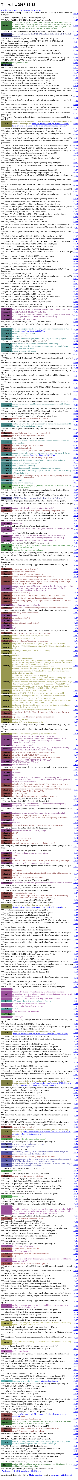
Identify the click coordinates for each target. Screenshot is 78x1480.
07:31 (75, 228)
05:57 (75, 128)
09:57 (75, 490)
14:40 (75, 1088)
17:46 (75, 1249)
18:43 (75, 1327)
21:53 (75, 1391)
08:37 (75, 354)
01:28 (75, 20)
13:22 (75, 994)
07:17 (75, 209)
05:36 (75, 118)
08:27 (75, 299)
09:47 (75, 430)
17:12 (75, 1204)
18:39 (75, 1320)
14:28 (75, 1071)
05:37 (75, 124)
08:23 (75, 289)
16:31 (75, 1184)
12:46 (75, 927)
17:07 (75, 1201)
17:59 (75, 1286)
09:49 (75, 454)
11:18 (75, 588)
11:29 (75, 633)
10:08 (75, 501)
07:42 (75, 241)
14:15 (75, 1054)
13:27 (75, 999)
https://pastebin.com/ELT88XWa (33, 331)
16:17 (75, 1181)
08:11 (75, 279)
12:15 (75, 830)
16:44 (75, 1189)
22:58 (75, 1412)
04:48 (75, 92)
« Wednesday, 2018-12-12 (10, 10)
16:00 (75, 1173)
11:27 (75, 615)
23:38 (75, 1442)
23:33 (75, 1436)
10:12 (75, 504)
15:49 (75, 1142)
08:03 (75, 256)
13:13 (75, 969)
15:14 (75, 1122)
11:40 (75, 722)
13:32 (75, 1004)
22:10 (75, 1394)
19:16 (75, 1349)
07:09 (75, 195)
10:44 (75, 556)
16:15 (75, 1178)
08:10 (75, 276)
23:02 (75, 1415)
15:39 (75, 1132)
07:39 (75, 239)
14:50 (75, 1098)
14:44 (75, 1090)
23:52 (75, 1449)
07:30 (75, 224)
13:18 (75, 984)
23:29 (75, 1426)
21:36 (75, 1386)
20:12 (75, 1366)
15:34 (75, 1127)
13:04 (75, 964)
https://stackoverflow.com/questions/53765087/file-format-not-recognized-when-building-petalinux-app (41, 1133)
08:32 (75, 315)
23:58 (75, 1469)
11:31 (75, 636)
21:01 (75, 1384)
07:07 (75, 192)
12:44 (75, 924)
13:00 (75, 957)
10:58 (75, 569)
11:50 (75, 734)
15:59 (75, 1171)
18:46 (75, 1333)
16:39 (75, 1186)
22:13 (75, 1396)
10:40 (75, 553)
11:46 (75, 730)
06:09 (75, 145)
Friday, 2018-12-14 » (33, 10)
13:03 (75, 962)
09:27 (75, 408)
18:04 (75, 1306)
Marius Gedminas (35, 1475)
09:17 (75, 401)
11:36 (75, 719)
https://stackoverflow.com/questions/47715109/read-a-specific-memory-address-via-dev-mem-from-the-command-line (41, 1084)
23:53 (75, 1454)
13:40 (75, 1014)
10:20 (75, 518)
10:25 (75, 537)
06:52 (75, 189)
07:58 (75, 244)
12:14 (75, 813)
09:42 (75, 419)
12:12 (75, 799)
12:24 (75, 885)
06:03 (75, 142)
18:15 (75, 1312)
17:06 (75, 1199)
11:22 (75, 601)
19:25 (75, 1358)
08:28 (75, 302)
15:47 (75, 1139)
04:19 (75, 83)
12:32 (75, 903)
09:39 (75, 414)
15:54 (75, 1160)
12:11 (75, 790)
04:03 (75, 78)
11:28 (75, 618)
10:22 (75, 526)
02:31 (75, 42)
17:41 (75, 1238)
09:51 (75, 463)
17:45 (75, 1246)
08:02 (75, 249)
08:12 (75, 281)
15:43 (75, 1136)
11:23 (75, 605)
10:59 (75, 572)
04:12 (75, 81)
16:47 (75, 1191)
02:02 (75, 26)
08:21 (75, 284)
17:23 (75, 1222)
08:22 (75, 286)
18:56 (75, 1338)
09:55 (75, 480)
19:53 (75, 1361)
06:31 (75, 163)
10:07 (75, 495)
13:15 (75, 978)
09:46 (75, 425)
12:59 (75, 954)
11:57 (75, 757)
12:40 (75, 910)
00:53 (75, 14)
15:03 (75, 1108)
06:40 (75, 185)
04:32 (75, 88)
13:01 (75, 959)
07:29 (75, 219)
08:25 (75, 294)
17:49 (75, 1263)
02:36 (75, 47)
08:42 (75, 368)
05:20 (75, 105)
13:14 (75, 972)
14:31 (75, 1075)
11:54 (75, 749)
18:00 (75, 1290)
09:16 (75, 399)
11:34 (75, 717)
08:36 (75, 351)
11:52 (75, 739)
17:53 (75, 1271)
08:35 (75, 339)
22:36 (75, 1401)
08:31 (75, 312)
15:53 (75, 1144)
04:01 (75, 75)
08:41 (75, 365)
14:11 (75, 1052)
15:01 (75, 1100)
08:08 (75, 274)
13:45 (75, 1024)
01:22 (75, 17)
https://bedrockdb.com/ (49, 1381)
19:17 (75, 1351)
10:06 (75, 493)
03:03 (75, 50)
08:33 (75, 325)
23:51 (75, 1446)
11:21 (75, 598)
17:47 (75, 1254)
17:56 (75, 1273)
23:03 (75, 1419)
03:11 (75, 54)
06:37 (75, 170)
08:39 (75, 363)
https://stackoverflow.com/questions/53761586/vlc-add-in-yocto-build (39, 907)
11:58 (75, 765)
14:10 (75, 1039)
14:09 (75, 1036)
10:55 (75, 565)
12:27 (75, 893)
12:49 (75, 932)
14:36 (75, 1078)
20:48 (75, 1376)
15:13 (75, 1119)
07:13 (75, 206)
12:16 (75, 855)
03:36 (75, 63)
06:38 (75, 173)
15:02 (75, 1104)
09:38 (75, 411)
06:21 (75, 159)
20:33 (75, 1373)
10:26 (75, 540)
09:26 (75, 405)
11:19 (75, 593)
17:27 (75, 1226)
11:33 (75, 706)
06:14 (75, 153)
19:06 (75, 1343)
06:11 (75, 148)
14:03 (75, 1029)
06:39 (75, 176)
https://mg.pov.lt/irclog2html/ (61, 1475)
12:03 (75, 780)
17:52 (75, 1267)
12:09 (75, 785)
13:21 (75, 987)
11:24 (75, 608)
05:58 (75, 135)
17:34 (75, 1228)
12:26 (75, 888)
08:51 (75, 371)
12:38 (75, 906)
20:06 (75, 1364)
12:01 (75, 770)
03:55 (75, 68)
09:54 (75, 468)
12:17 (75, 874)
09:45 (75, 421)
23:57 (75, 1465)
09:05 (75, 388)
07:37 (75, 236)
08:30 (75, 304)
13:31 (75, 1001)
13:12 (75, 967)
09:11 (75, 395)
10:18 (75, 508)
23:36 (75, 1439)
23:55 (75, 1456)
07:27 (75, 217)
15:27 (75, 1125)
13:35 (75, 1009)
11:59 (75, 767)
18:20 (75, 1317)
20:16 (75, 1370)
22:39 (75, 1404)
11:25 (75, 613)
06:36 (75, 166)
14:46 (75, 1093)
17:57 (75, 1276)
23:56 (75, 1461)
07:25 (75, 214)
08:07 (75, 270)
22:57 (75, 1407)
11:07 (75, 581)
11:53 (75, 745)
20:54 (75, 1378)
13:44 (75, 1020)
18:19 (75, 1315)
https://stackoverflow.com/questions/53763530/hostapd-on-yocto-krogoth (40, 1034)
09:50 (75, 458)
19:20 (75, 1355)
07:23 (75, 212)
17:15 (75, 1216)
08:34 (75, 333)
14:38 (75, 1083)
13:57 (75, 1027)
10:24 (75, 533)
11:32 (75, 643)
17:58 (75, 1283)
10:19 (75, 513)
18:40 (75, 1323)
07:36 (75, 233)
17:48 (75, 1260)
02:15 (75, 31)
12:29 (75, 900)
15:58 (75, 1168)
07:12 (75, 204)
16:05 (75, 1176)
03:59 (75, 70)
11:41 (75, 726)
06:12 (75, 150)
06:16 (75, 156)
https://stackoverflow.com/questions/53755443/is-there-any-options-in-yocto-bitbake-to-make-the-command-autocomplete (40, 125)
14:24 (75, 1069)
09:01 (75, 376)
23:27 (75, 1422)
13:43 (75, 1017)
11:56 (75, 752)
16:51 (75, 1196)
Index (23, 10)
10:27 (75, 546)
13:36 (75, 1011)
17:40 (75, 1233)
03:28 (75, 58)
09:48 (75, 448)
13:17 (75, 982)
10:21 (75, 521)
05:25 (75, 107)
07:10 (75, 199)
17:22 (75, 1218)
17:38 (75, 1231)
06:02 (75, 138)
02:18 (75, 35)
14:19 (75, 1066)
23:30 (75, 1431)
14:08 (75, 1033)
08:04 (75, 264)
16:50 (75, 1194)
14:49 (75, 1095)
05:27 (75, 113)
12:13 (75, 801)
